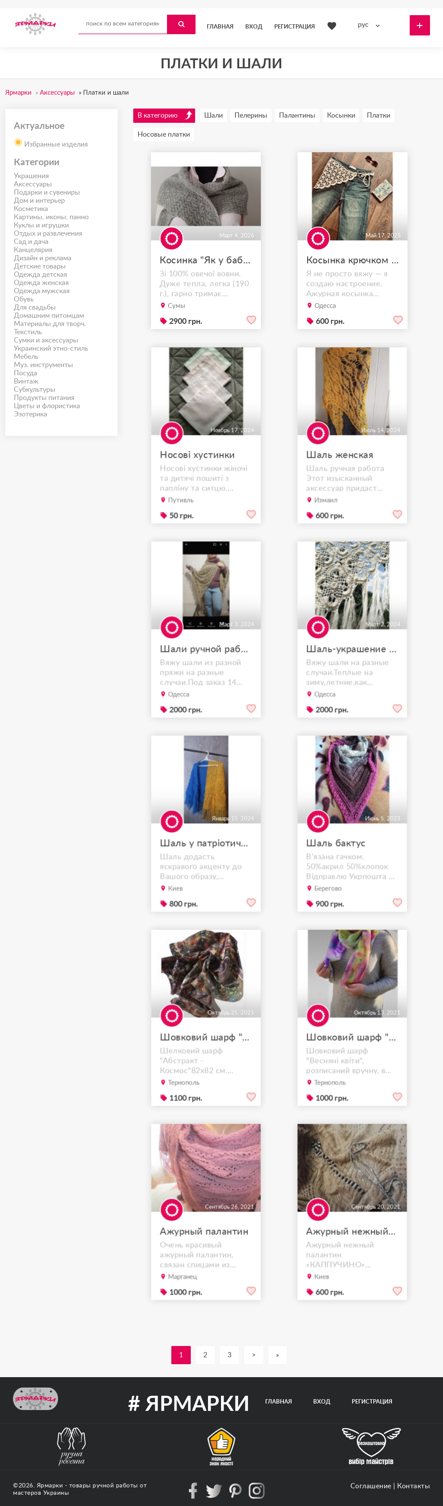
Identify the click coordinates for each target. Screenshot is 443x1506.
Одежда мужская (42, 291)
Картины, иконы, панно (51, 217)
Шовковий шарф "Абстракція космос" (206, 1056)
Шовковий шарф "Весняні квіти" (352, 1056)
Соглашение (371, 1486)
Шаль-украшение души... (352, 667)
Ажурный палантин (204, 1250)
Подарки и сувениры (47, 192)
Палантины (297, 115)
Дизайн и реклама (42, 258)
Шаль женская (341, 473)
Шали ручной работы (206, 667)
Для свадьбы (35, 307)
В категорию (165, 115)
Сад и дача (31, 241)
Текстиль (28, 332)
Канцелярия (33, 249)
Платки (378, 115)
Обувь (24, 299)
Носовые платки (164, 134)
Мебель (26, 356)
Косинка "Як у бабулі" (206, 260)
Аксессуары (33, 184)
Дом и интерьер (39, 200)
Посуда (25, 373)
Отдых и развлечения (48, 233)
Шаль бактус (338, 861)
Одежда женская (41, 282)
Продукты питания (44, 397)
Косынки (341, 115)
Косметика (31, 208)
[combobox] (371, 25)
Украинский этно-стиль (51, 348)
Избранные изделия (51, 142)
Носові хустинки (199, 473)
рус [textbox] (363, 24)
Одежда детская (40, 274)
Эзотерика (30, 414)
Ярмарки (50, 1486)
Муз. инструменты (43, 364)
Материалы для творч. (50, 323)
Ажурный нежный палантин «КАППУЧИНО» (352, 1250)
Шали (213, 115)
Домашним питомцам (49, 315)
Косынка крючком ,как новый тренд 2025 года (352, 260)
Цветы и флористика (47, 406)
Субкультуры (34, 389)
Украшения (31, 176)
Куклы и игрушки (41, 225)
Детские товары (40, 266)
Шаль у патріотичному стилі (206, 861)
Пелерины (250, 115)
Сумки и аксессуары (46, 340)
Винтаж (26, 381)
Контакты (413, 1486)
